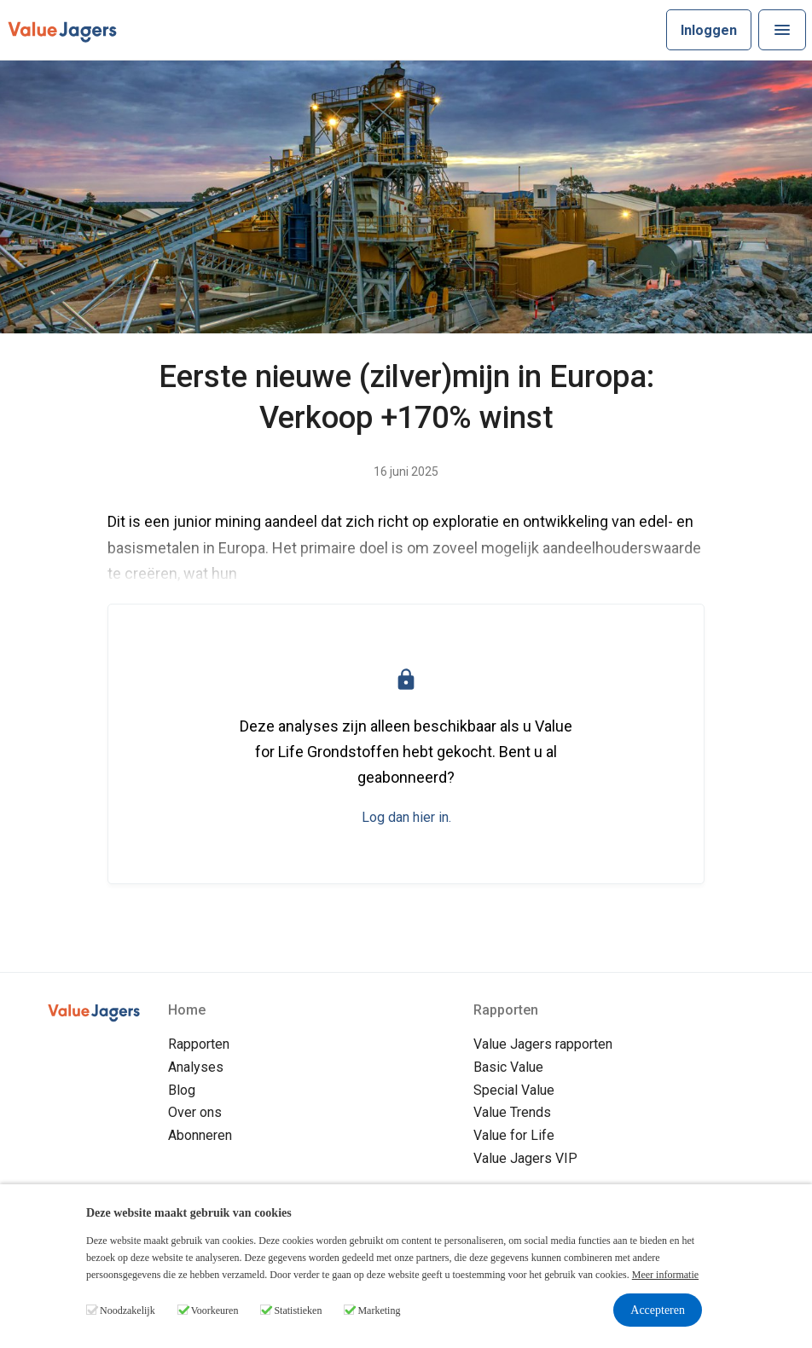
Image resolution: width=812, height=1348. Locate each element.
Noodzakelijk (127, 1310)
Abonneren (200, 1135)
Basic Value (508, 1067)
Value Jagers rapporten (542, 1044)
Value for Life (513, 1135)
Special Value (513, 1090)
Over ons (195, 1112)
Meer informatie (665, 1275)
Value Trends (512, 1112)
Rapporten (198, 1044)
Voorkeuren (215, 1310)
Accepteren (657, 1310)
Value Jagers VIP (525, 1158)
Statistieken (298, 1310)
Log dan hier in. (406, 817)
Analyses (195, 1067)
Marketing (378, 1310)
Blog (181, 1090)
